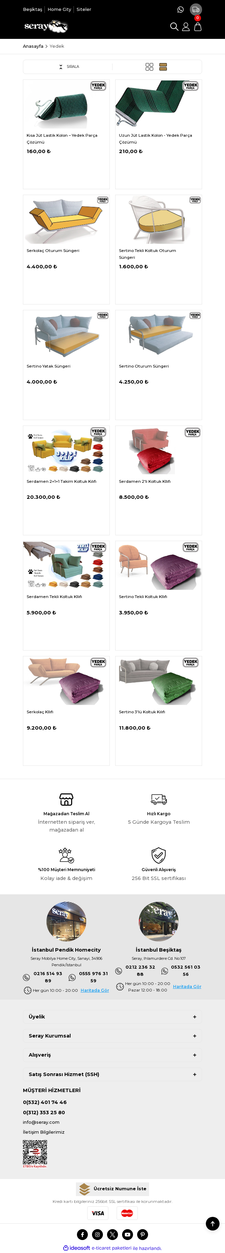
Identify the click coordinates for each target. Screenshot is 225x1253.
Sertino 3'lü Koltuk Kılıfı (142, 711)
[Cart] (197, 26)
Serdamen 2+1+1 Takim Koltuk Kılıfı (61, 481)
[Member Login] (186, 26)
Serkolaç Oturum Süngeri (53, 250)
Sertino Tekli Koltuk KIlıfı (143, 596)
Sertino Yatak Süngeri (48, 366)
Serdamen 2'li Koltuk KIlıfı (145, 481)
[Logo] (46, 26)
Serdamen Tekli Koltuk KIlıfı (54, 596)
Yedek (57, 46)
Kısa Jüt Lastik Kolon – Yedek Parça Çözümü (62, 139)
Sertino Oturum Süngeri (144, 366)
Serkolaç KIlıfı (40, 711)
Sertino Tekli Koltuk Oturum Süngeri (147, 254)
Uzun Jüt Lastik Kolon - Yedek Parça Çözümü (155, 139)
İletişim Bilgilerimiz (44, 1132)
